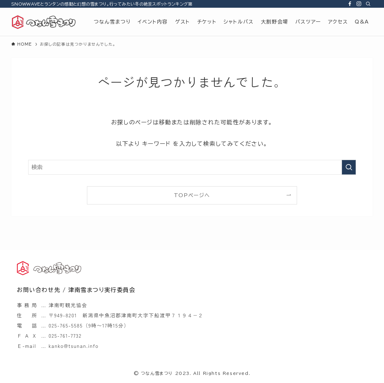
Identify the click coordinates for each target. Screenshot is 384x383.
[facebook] (349, 4)
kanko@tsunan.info (74, 345)
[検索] (368, 4)
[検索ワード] (192, 167)
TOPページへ (192, 195)
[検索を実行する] (349, 167)
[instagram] (359, 4)
